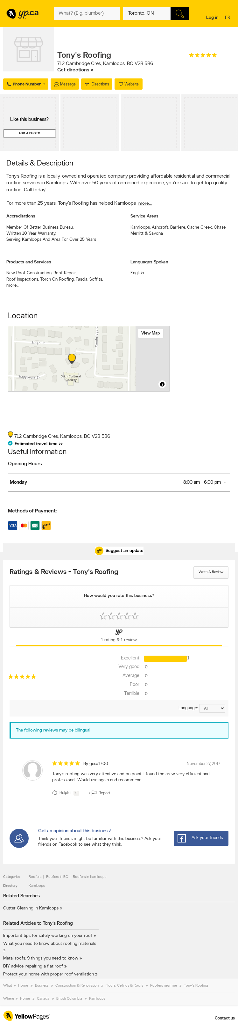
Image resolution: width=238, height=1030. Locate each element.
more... (145, 203)
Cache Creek (200, 227)
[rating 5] (203, 57)
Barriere (178, 227)
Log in (212, 17)
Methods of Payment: (32, 511)
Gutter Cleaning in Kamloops (31, 908)
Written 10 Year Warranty (31, 233)
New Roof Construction (29, 273)
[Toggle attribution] (162, 384)
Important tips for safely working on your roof (47, 935)
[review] (119, 779)
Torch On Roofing (57, 279)
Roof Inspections (22, 279)
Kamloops (140, 227)
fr (228, 18)
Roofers (35, 877)
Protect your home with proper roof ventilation (48, 974)
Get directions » (75, 70)
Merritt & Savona (146, 233)
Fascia (82, 279)
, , (105, 67)
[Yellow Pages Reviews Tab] (119, 637)
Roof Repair (64, 273)
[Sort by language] (212, 708)
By (95, 763)
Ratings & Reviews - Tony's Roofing (64, 572)
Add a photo (29, 133)
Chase (220, 227)
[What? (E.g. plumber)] (87, 13)
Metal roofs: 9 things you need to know (40, 958)
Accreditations (20, 216)
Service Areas (144, 216)
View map (150, 333)
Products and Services (28, 262)
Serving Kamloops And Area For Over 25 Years (51, 239)
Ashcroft (160, 227)
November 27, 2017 (203, 764)
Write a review (211, 572)
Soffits (96, 279)
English (137, 273)
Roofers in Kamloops (89, 877)
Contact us (225, 1018)
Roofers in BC (57, 877)
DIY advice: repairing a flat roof (33, 966)
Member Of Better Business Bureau (40, 227)
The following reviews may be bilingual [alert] (53, 730)
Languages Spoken (149, 262)
